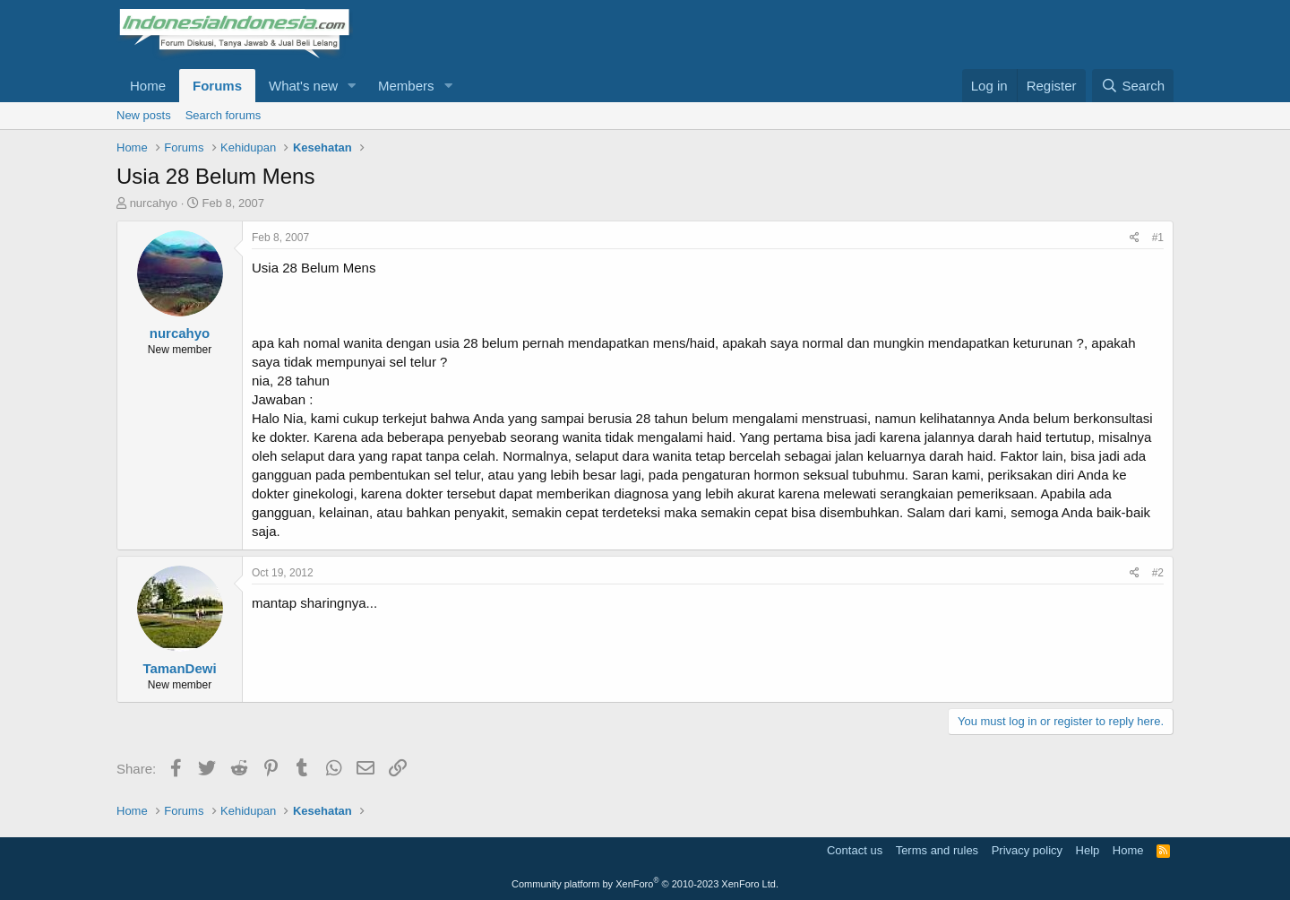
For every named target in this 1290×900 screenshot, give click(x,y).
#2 (1158, 573)
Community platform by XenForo (645, 883)
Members (406, 85)
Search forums (223, 115)
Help (1088, 850)
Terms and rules (937, 850)
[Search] (1133, 85)
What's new (303, 85)
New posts (143, 115)
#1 (1158, 237)
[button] (352, 85)
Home (148, 85)
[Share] (1134, 238)
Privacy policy (1027, 850)
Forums (217, 85)
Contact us (854, 850)
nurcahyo (153, 203)
